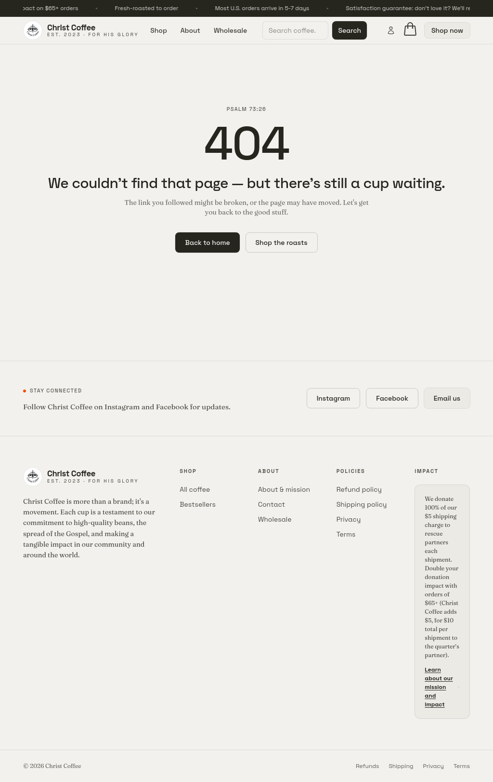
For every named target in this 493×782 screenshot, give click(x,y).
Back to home (207, 242)
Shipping (401, 766)
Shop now (447, 30)
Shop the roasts (282, 242)
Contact (271, 504)
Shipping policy (362, 504)
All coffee (195, 489)
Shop (158, 30)
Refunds (367, 766)
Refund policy (359, 489)
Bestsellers (198, 504)
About (190, 30)
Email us (447, 398)
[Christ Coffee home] (81, 30)
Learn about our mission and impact (442, 687)
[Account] (391, 30)
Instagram (333, 398)
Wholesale (230, 30)
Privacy (349, 519)
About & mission (284, 489)
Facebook (392, 398)
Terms (346, 534)
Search (349, 30)
